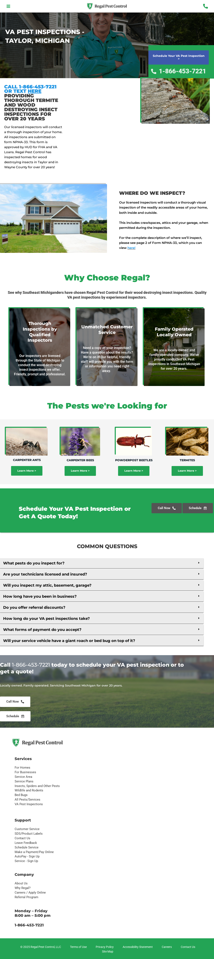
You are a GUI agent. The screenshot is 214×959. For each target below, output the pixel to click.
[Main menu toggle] (8, 6)
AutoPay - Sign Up (27, 856)
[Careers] (166, 947)
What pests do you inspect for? (34, 563)
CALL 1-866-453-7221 (30, 87)
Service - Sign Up (26, 861)
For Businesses (25, 772)
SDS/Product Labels (29, 833)
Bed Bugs (21, 795)
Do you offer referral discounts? (34, 607)
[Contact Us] (187, 947)
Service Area (23, 777)
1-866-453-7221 (31, 665)
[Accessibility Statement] (137, 947)
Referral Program (26, 897)
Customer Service (27, 829)
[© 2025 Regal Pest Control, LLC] (40, 947)
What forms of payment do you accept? (42, 629)
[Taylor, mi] (107, 109)
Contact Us (22, 838)
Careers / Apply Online (30, 892)
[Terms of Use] (78, 947)
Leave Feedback (26, 843)
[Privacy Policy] (104, 947)
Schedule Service (26, 847)
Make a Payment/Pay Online (34, 852)
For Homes (22, 767)
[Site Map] (107, 951)
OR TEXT (22, 91)
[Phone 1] (205, 6)
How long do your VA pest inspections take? (46, 618)
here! (131, 248)
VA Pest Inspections (29, 804)
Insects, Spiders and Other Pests (37, 786)
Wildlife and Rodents (29, 790)
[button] (102, 563)
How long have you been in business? (40, 596)
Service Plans (24, 781)
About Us (21, 883)
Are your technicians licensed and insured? (45, 574)
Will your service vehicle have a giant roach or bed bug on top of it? (69, 640)
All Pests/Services (27, 799)
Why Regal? (23, 888)
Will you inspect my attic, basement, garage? (47, 585)
